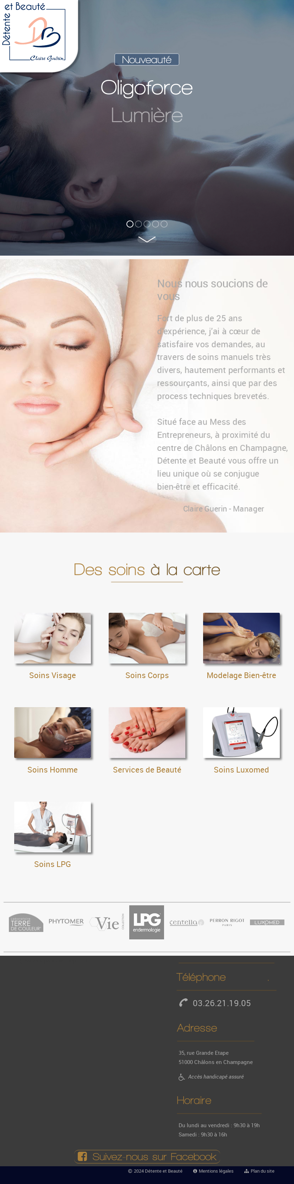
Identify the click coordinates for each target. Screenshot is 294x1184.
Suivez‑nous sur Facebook (147, 1156)
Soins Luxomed (241, 769)
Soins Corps (147, 675)
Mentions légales (216, 1171)
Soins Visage (52, 675)
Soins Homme (52, 769)
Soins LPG (52, 864)
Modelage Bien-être (241, 675)
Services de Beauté (147, 769)
